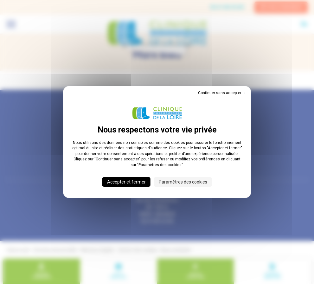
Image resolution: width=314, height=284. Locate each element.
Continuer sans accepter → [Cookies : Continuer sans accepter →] (222, 93)
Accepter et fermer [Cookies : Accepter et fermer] (126, 181)
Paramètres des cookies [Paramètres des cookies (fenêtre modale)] (183, 181)
